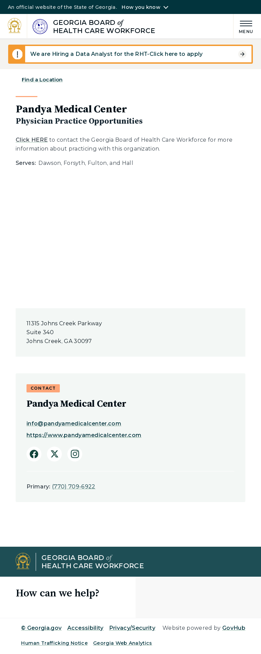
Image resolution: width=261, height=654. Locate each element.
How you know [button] (141, 7)
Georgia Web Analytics (122, 643)
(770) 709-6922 (73, 486)
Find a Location (42, 79)
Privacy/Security (132, 628)
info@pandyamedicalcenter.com (74, 423)
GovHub (233, 628)
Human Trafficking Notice (54, 643)
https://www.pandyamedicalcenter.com (84, 435)
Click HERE (32, 140)
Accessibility (85, 628)
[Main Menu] (243, 26)
